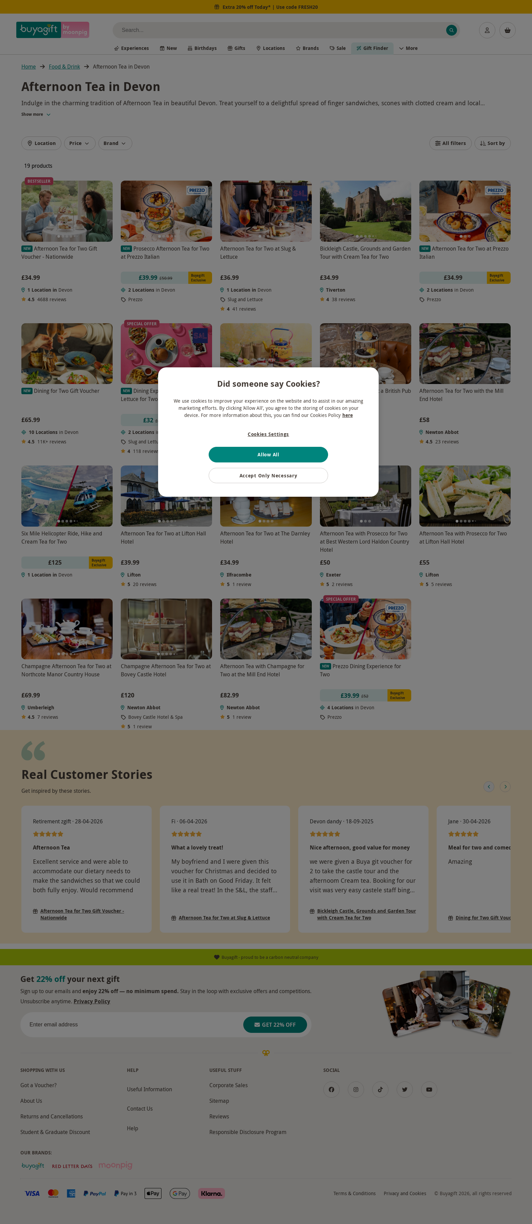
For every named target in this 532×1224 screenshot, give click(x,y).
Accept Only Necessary (269, 475)
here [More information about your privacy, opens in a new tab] (347, 415)
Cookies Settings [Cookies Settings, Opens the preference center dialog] (268, 434)
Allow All (268, 454)
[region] (268, 432)
